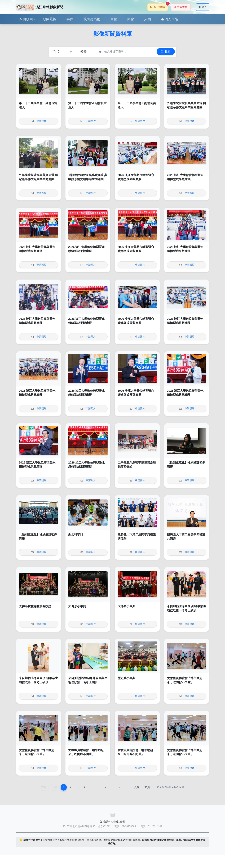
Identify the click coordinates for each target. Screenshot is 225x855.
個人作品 (169, 19)
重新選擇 (181, 7)
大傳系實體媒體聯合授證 (35, 606)
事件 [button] (70, 19)
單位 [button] (114, 19)
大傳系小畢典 (77, 606)
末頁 (147, 787)
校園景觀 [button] (49, 19)
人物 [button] (147, 19)
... (127, 787)
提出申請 (159, 5)
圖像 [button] (130, 19)
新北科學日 (75, 534)
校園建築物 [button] (91, 19)
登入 (202, 7)
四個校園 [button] (26, 19)
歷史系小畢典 (126, 678)
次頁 (136, 787)
